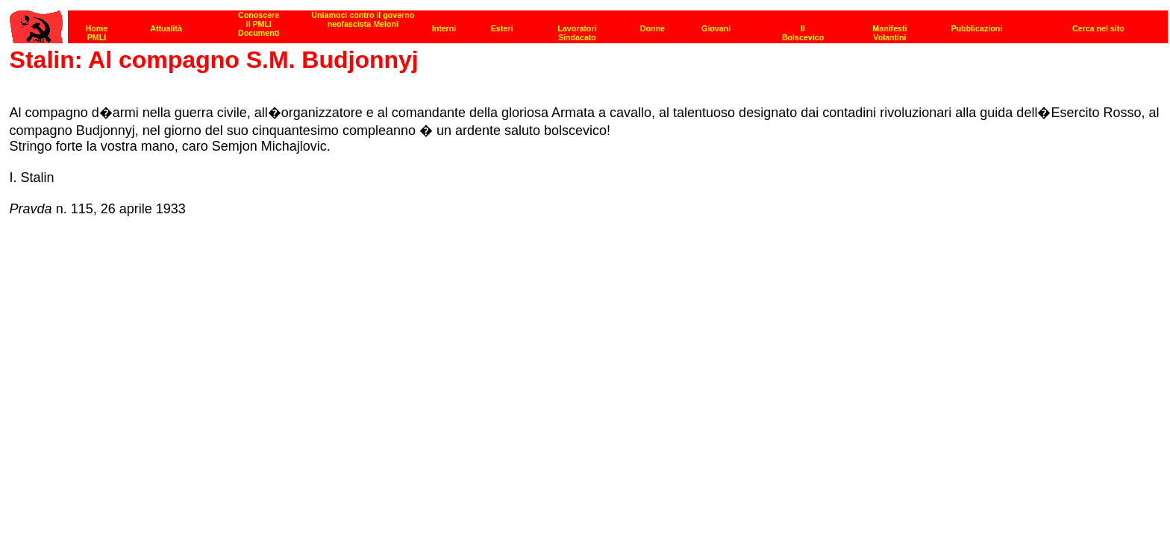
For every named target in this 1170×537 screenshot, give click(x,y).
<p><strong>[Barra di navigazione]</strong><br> (589, 22)
